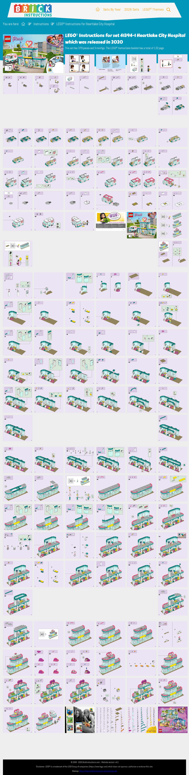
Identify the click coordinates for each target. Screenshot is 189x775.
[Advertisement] (96, 111)
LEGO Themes (153, 9)
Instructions (41, 24)
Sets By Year (112, 9)
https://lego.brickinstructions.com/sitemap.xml (98, 771)
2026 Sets (131, 9)
